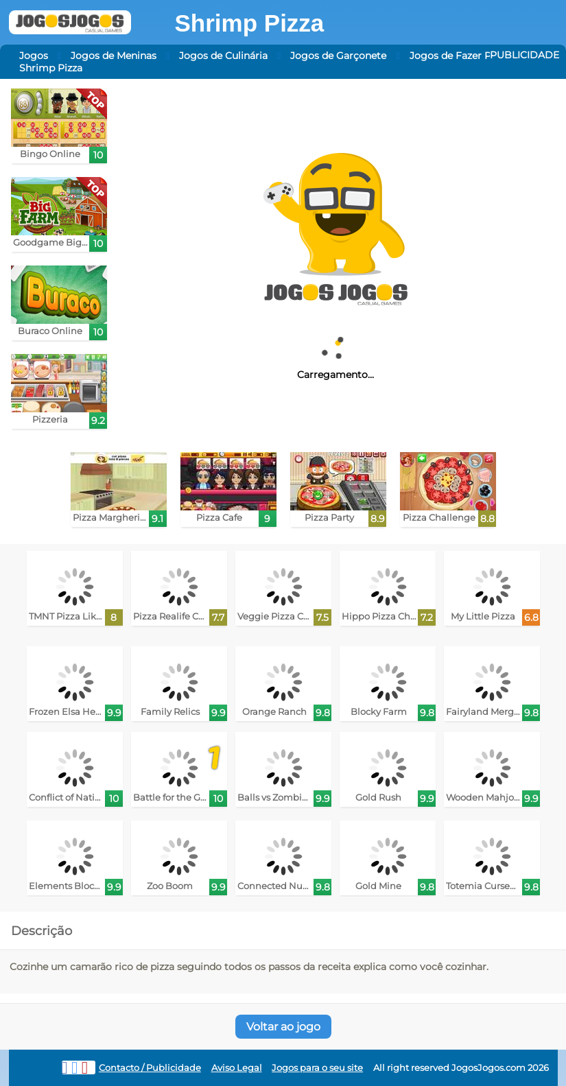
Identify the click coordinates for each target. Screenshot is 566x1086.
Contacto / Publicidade (150, 1068)
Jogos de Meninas (113, 55)
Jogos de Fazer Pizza (459, 55)
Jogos (33, 55)
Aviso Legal (236, 1068)
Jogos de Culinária (223, 55)
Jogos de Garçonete (338, 55)
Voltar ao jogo (283, 1026)
